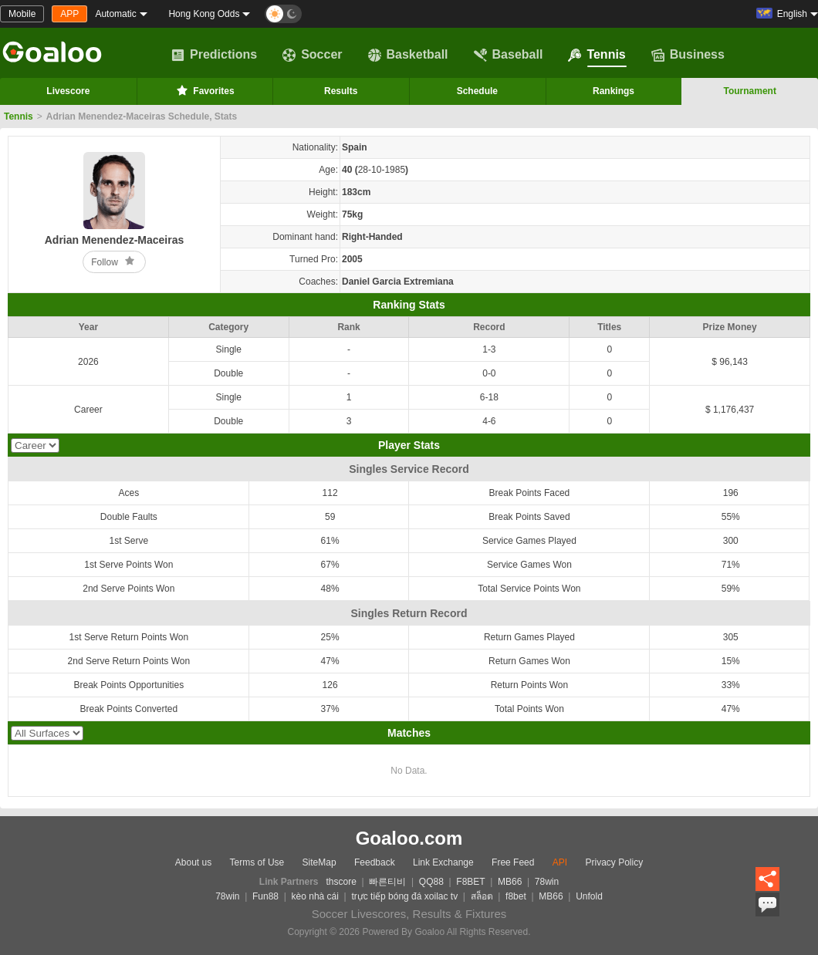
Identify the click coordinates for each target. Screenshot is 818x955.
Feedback (374, 862)
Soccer (312, 55)
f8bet (515, 896)
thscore (341, 881)
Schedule (477, 91)
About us (193, 862)
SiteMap (319, 862)
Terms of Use (257, 862)
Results (340, 91)
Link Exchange (443, 862)
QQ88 (431, 881)
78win (547, 881)
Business (688, 55)
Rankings (613, 91)
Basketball (408, 55)
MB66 (510, 881)
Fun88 (265, 896)
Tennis (596, 55)
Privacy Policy (614, 862)
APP (69, 13)
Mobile (21, 13)
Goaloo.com (409, 838)
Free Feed (513, 862)
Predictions (214, 55)
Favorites (204, 90)
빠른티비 (387, 881)
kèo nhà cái (315, 896)
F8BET (470, 881)
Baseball (508, 55)
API (560, 862)
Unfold (589, 896)
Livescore (68, 91)
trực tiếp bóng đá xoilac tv (404, 896)
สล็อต (482, 896)
